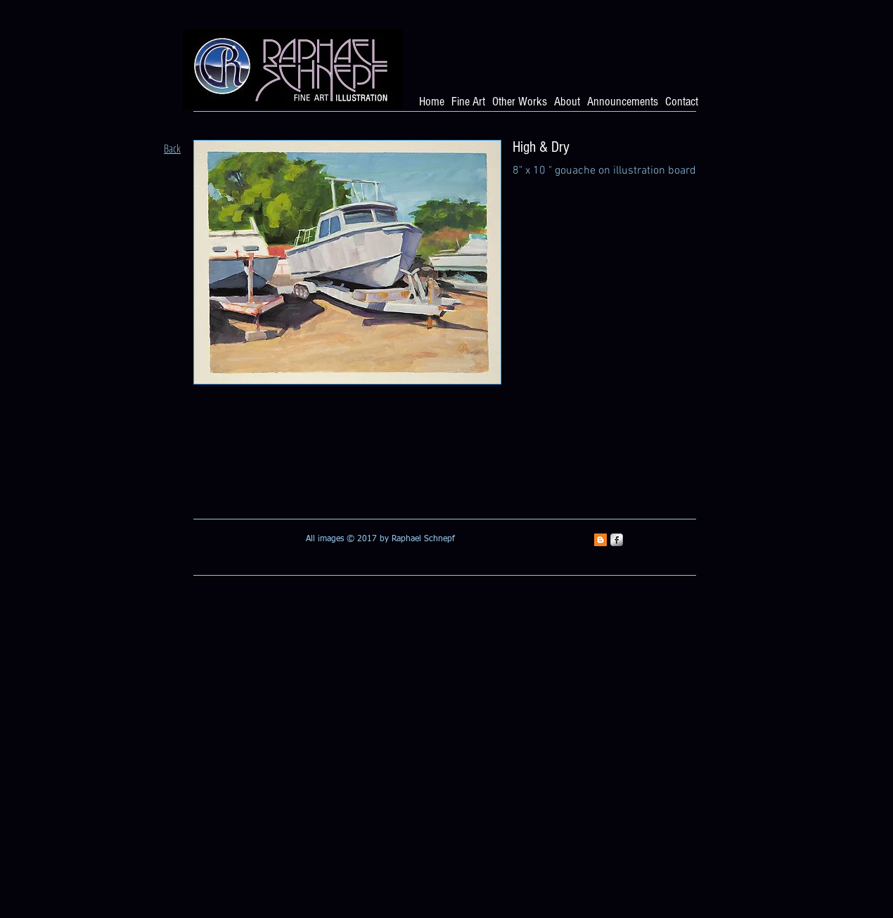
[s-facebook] (616, 540)
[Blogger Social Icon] (600, 540)
